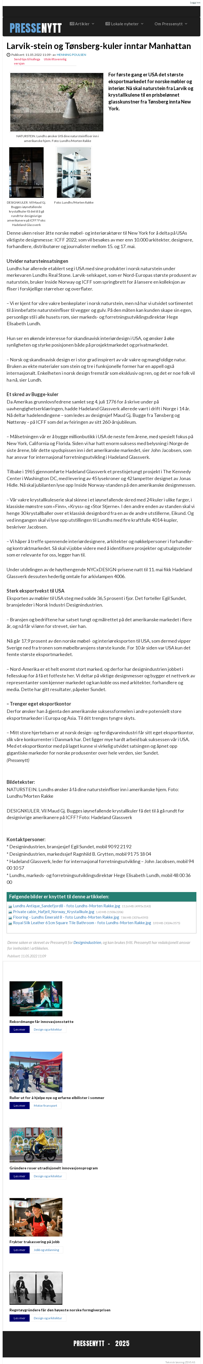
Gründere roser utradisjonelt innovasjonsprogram (54, 1168)
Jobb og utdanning (46, 1250)
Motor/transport (45, 1105)
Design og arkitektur (48, 1029)
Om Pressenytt (171, 23)
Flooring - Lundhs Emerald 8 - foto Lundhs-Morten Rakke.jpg (66, 917)
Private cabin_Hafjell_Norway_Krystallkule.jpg (54, 911)
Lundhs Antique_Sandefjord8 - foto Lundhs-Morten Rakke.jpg (67, 905)
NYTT (51, 28)
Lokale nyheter (124, 23)
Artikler (82, 23)
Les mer (19, 1029)
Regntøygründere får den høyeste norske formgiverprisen (60, 1310)
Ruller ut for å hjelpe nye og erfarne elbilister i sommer (57, 1097)
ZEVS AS (190, 1362)
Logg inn (195, 2)
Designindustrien (87, 942)
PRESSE (25, 28)
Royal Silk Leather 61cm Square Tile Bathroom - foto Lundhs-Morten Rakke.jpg (82, 922)
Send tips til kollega (27, 59)
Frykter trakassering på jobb (34, 1241)
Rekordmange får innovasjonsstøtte (41, 1021)
